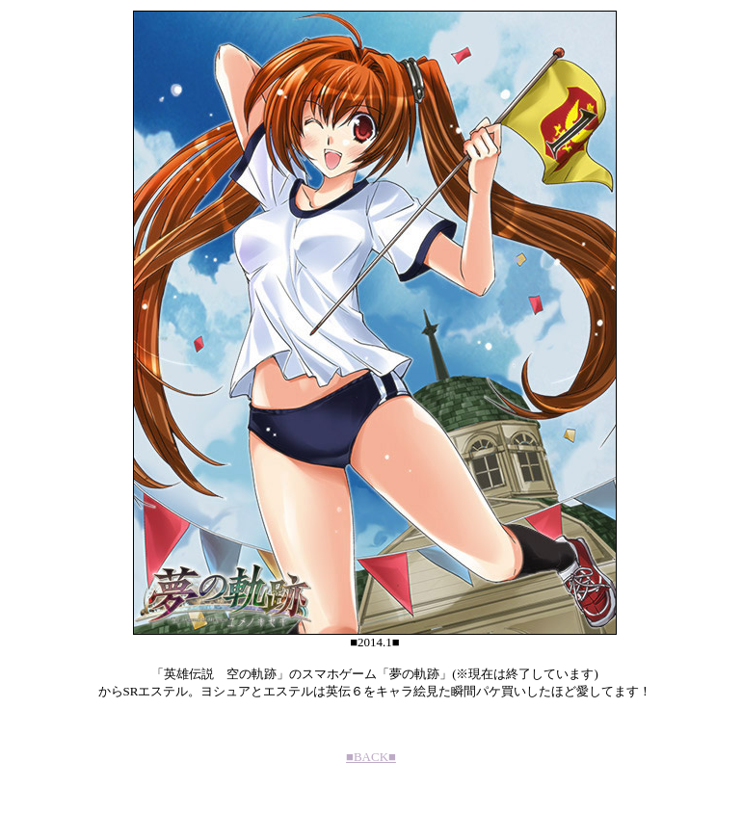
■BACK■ (371, 756)
